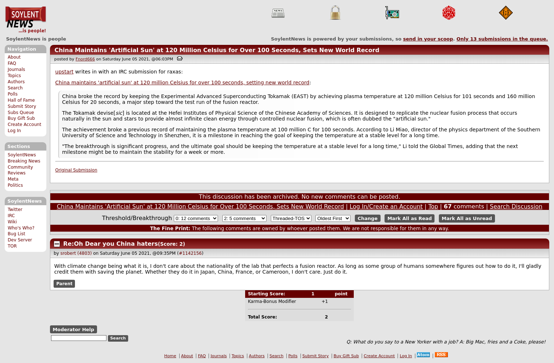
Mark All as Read (409, 218)
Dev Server (20, 239)
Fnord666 (85, 59)
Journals (16, 69)
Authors (16, 81)
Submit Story (22, 106)
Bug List (16, 233)
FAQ (12, 63)
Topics (14, 75)
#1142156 (190, 253)
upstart (64, 72)
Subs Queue (21, 112)
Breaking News (24, 161)
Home (170, 356)
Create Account (24, 124)
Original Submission (76, 170)
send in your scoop (428, 39)
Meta (13, 179)
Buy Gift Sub (21, 118)
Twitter (15, 209)
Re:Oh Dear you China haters (110, 243)
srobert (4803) (76, 253)
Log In (14, 130)
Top (433, 206)
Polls (12, 94)
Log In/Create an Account (386, 206)
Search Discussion (516, 206)
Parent (64, 283)
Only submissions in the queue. (502, 39)
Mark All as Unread (467, 218)
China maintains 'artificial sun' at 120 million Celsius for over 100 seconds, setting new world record (182, 82)
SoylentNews (25, 19)
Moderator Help (73, 329)
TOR (12, 246)
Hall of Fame (21, 100)
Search (15, 87)
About (14, 57)
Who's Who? (21, 228)
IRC (11, 215)
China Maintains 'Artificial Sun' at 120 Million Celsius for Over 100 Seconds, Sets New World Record (216, 50)
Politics (15, 185)
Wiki (12, 221)
